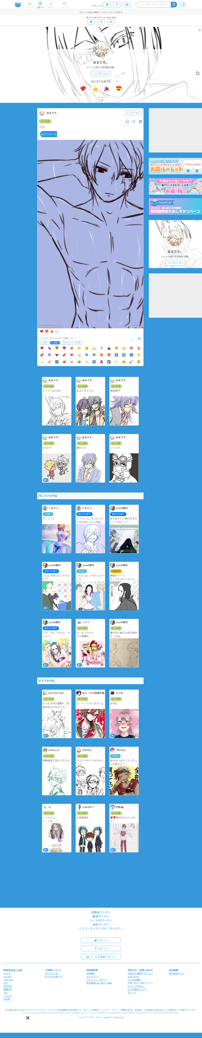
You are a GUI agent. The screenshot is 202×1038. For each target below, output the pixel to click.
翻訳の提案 (17, 970)
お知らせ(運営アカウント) (140, 973)
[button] (28, 1018)
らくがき (45, 121)
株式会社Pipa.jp (176, 973)
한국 (6, 982)
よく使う (44, 342)
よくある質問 (134, 979)
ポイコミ (132, 992)
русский (8, 995)
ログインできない (136, 986)
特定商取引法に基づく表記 (99, 982)
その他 (77, 342)
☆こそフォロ (101, 73)
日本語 (7, 999)
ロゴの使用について (137, 989)
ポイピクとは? (52, 973)
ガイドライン (92, 976)
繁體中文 (8, 989)
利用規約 (90, 973)
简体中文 (8, 986)
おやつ (66, 342)
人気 (55, 342)
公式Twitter (133, 976)
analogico (107, 1017)
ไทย (5, 992)
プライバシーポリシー (97, 979)
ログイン (101, 940)
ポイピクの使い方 (53, 976)
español (7, 976)
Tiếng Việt (8, 979)
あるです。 (101, 62)
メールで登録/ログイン (101, 956)
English (7, 973)
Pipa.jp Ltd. (119, 1017)
